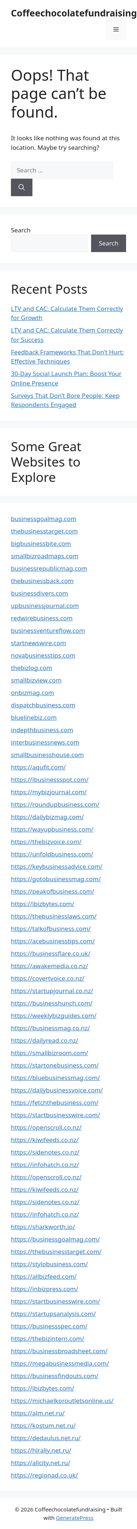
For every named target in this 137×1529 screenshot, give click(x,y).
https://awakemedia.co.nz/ (49, 966)
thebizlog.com (31, 667)
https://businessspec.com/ (49, 1326)
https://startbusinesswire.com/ (55, 1115)
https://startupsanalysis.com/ (53, 1313)
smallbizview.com (36, 680)
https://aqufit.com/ (38, 767)
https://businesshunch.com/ (52, 1003)
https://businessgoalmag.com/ (55, 1239)
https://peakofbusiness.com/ (52, 891)
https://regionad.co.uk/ (44, 1475)
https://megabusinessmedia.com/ (60, 1363)
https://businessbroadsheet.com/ (59, 1351)
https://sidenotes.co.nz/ (45, 1152)
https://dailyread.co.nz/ (44, 1040)
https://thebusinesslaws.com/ (54, 916)
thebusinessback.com (42, 581)
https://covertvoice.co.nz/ (48, 978)
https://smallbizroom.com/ (49, 1053)
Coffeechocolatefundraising (74, 13)
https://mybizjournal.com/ (49, 792)
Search (21, 230)
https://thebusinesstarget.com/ (56, 1251)
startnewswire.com (38, 643)
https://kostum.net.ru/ (43, 1425)
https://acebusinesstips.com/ (53, 941)
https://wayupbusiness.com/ (52, 829)
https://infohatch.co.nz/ (45, 1164)
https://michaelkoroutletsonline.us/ (62, 1400)
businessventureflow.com (48, 630)
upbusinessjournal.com (45, 605)
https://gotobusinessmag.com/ (56, 879)
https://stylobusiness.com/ (49, 1264)
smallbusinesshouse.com (47, 754)
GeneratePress (75, 1517)
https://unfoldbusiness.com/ (52, 854)
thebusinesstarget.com (44, 531)
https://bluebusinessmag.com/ (55, 1077)
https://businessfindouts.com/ (54, 1376)
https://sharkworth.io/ (43, 1226)
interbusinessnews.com (45, 742)
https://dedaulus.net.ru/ (46, 1438)
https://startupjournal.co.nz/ (52, 990)
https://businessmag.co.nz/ (50, 1028)
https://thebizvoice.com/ (46, 841)
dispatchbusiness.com (43, 705)
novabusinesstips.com (43, 655)
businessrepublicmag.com (49, 568)
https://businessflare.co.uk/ (50, 953)
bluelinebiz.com (34, 717)
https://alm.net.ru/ (38, 1413)
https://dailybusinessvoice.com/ (57, 1090)
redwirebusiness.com (42, 618)
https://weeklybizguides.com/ (54, 1015)
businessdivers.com (39, 593)
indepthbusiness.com (42, 730)
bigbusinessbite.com (41, 543)
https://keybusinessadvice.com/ (56, 866)
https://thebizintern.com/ (47, 1338)
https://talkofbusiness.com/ (51, 928)
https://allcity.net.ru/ (40, 1462)
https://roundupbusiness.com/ (55, 804)
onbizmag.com (32, 692)
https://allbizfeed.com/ (44, 1276)
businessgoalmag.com (43, 518)
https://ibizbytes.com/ (42, 903)
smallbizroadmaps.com (44, 556)
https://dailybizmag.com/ (47, 817)
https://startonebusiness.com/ (55, 1065)
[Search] (21, 187)
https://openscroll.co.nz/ (46, 1127)
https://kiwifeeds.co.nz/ (45, 1140)
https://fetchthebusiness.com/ (54, 1102)
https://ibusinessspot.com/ (50, 779)
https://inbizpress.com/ (44, 1289)
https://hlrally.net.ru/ (41, 1450)
